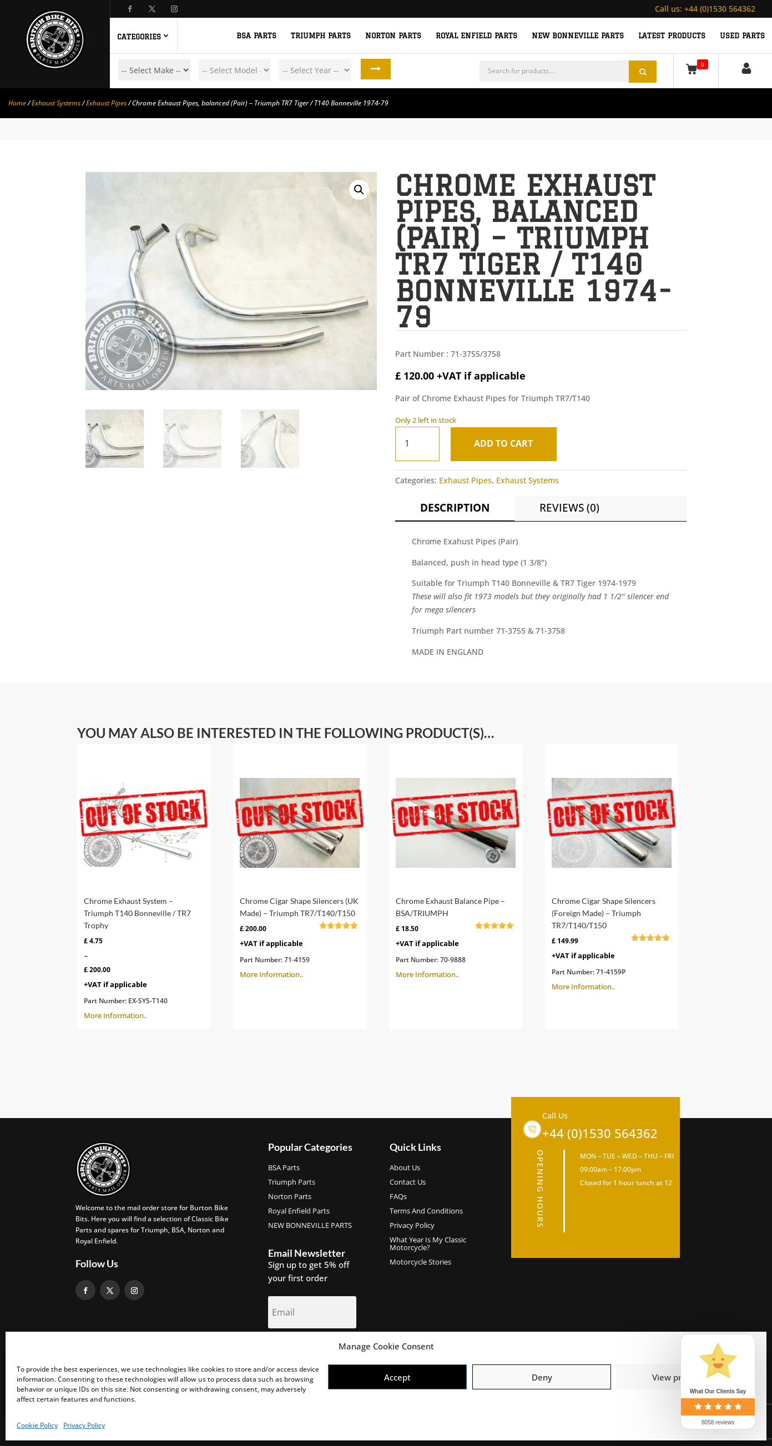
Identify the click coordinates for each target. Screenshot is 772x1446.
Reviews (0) (569, 507)
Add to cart (506, 443)
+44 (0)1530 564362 (705, 8)
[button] (359, 190)
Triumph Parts (291, 1182)
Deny (542, 1377)
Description (455, 507)
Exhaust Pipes (106, 103)
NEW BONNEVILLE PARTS (578, 35)
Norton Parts (289, 1196)
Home (17, 103)
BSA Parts (284, 1168)
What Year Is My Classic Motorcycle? (428, 1244)
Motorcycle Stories (420, 1262)
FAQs (398, 1196)
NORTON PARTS (393, 35)
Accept (397, 1377)
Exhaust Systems (56, 103)
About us (405, 1168)
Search (372, 69)
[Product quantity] (417, 444)
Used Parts (742, 35)
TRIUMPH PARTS (321, 35)
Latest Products (671, 35)
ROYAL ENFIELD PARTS (476, 35)
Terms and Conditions (426, 1211)
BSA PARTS (256, 35)
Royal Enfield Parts (299, 1211)
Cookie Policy (37, 1425)
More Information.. (144, 887)
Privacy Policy (84, 1425)
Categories (139, 37)
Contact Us (408, 1182)
